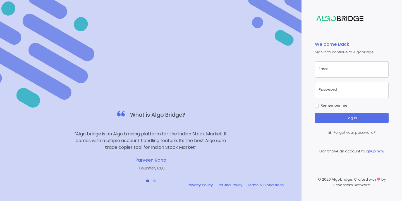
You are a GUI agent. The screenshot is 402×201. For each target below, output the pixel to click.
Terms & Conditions (265, 185)
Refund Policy (230, 185)
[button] (147, 181)
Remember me (333, 105)
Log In (352, 118)
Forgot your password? (352, 132)
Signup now (373, 151)
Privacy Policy (200, 185)
